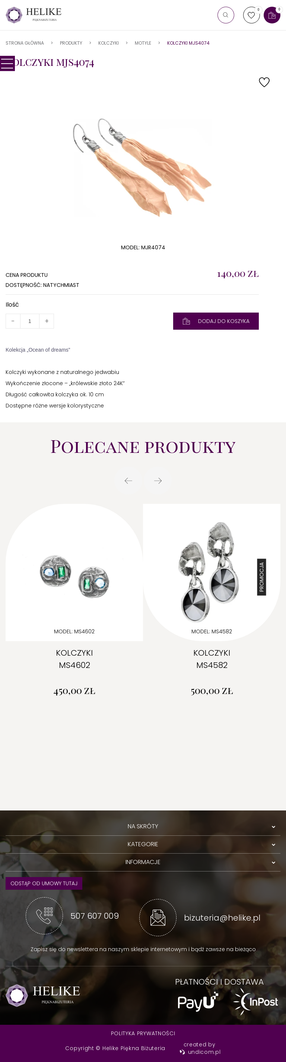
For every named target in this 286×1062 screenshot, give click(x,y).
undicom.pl (200, 1052)
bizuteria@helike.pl (222, 918)
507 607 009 (94, 916)
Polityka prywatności (143, 1033)
